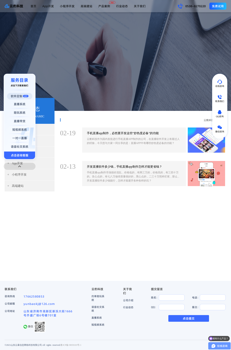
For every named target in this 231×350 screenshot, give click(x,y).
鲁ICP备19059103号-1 (70, 344)
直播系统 (96, 318)
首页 (33, 6)
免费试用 (218, 6)
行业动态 (122, 6)
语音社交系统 (97, 308)
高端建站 (86, 6)
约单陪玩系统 (97, 298)
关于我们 (140, 6)
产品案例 (104, 6)
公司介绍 (128, 300)
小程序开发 (67, 6)
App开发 (48, 6)
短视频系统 (97, 325)
